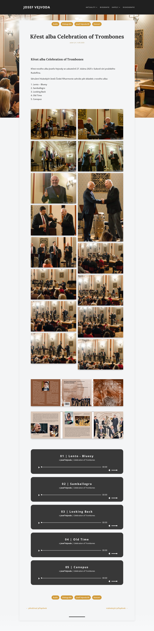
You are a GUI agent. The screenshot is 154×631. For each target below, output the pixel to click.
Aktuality (91, 7)
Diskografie (129, 7)
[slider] (114, 470)
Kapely (115, 7)
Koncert (97, 24)
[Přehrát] (39, 467)
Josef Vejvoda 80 (82, 24)
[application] (77, 467)
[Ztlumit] (109, 470)
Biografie (105, 7)
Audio (55, 24)
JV (75, 43)
